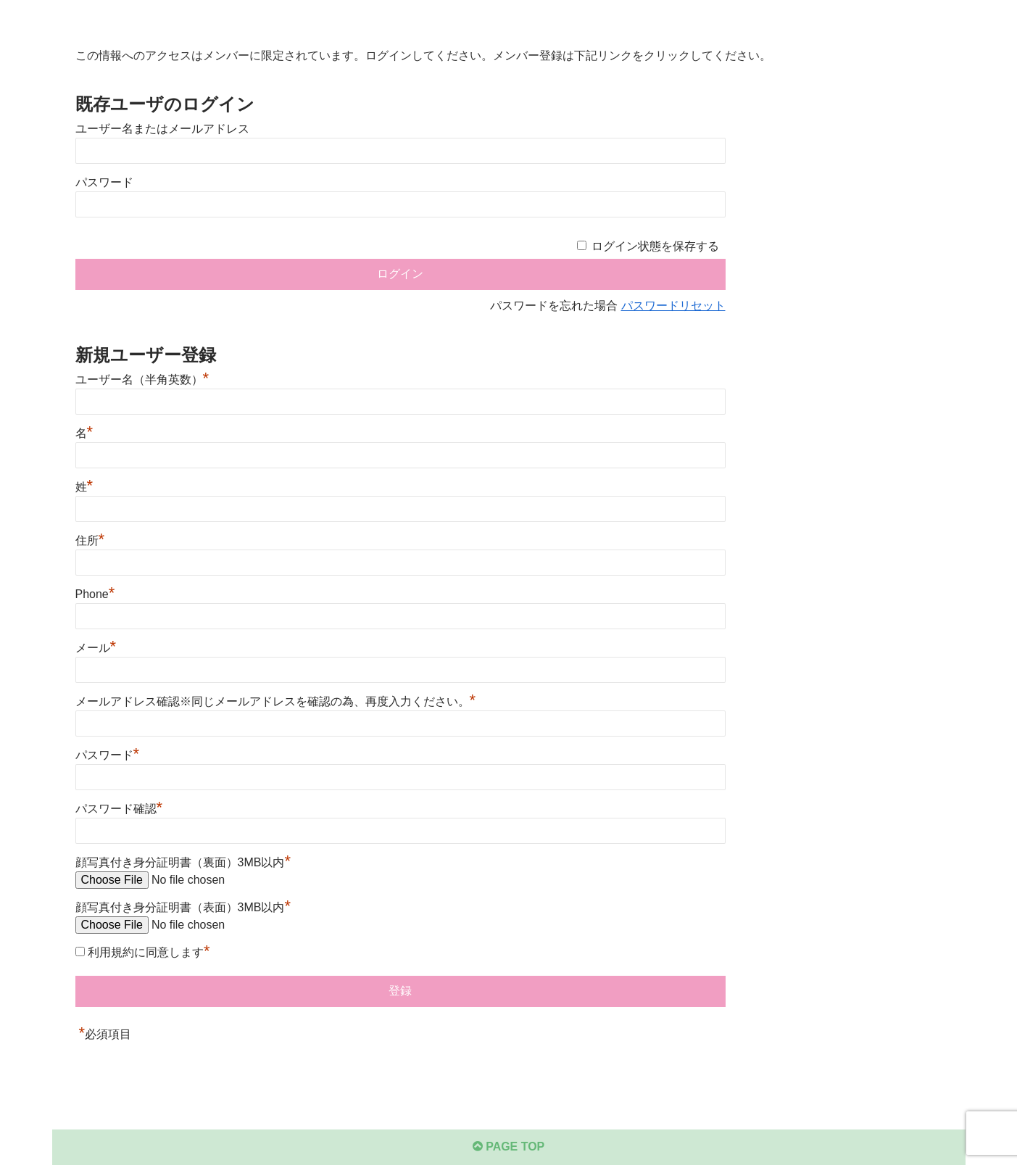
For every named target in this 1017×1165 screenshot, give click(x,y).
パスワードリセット (673, 305)
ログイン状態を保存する (655, 246)
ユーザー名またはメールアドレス (162, 129)
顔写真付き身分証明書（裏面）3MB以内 (183, 862)
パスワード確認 (119, 809)
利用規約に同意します (149, 952)
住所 (90, 540)
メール (96, 648)
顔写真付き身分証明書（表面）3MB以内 (183, 907)
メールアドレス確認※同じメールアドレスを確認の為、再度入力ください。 (275, 701)
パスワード (104, 182)
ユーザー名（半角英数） (142, 379)
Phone (95, 594)
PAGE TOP (509, 1146)
